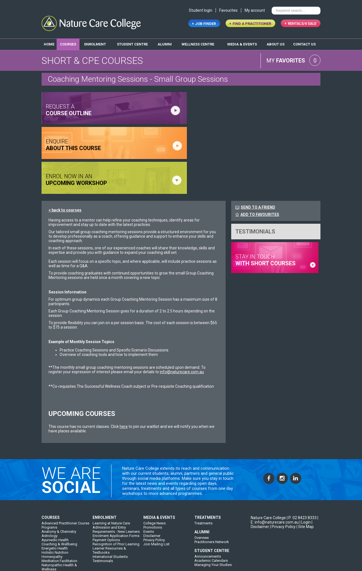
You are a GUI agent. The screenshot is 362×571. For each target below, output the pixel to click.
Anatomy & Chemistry (59, 497)
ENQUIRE (73, 144)
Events (148, 497)
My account (255, 10)
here (124, 391)
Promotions (152, 493)
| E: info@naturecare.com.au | (284, 485)
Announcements (207, 522)
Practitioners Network (211, 508)
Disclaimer (151, 502)
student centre (132, 44)
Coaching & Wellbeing (59, 510)
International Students (110, 523)
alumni (165, 44)
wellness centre (198, 44)
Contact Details (155, 545)
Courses (68, 44)
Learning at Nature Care (111, 489)
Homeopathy (52, 523)
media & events (242, 44)
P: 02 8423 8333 (302, 483)
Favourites (228, 10)
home (49, 44)
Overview (201, 504)
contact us (304, 44)
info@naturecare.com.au (182, 337)
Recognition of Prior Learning (116, 510)
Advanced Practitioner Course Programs (65, 491)
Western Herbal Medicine (62, 543)
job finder (204, 24)
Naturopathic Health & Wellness (59, 533)
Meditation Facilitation (59, 527)
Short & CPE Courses (58, 539)
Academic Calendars (211, 526)
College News (154, 489)
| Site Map (305, 492)
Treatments (203, 489)
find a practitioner (250, 24)
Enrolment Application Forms (116, 502)
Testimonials (103, 527)
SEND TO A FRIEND (258, 172)
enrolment (95, 44)
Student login (200, 10)
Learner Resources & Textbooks (109, 516)
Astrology (49, 502)
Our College (102, 545)
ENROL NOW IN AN (218, 144)
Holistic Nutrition (55, 518)
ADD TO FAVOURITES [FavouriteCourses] (257, 179)
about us (275, 44)
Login (306, 488)
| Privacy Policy (283, 492)
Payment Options (106, 506)
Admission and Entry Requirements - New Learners (116, 495)
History (98, 549)
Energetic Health (55, 514)
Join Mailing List (156, 510)
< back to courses (65, 175)
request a (68, 110)
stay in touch (265, 225)
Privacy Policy (154, 506)
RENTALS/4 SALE (300, 24)
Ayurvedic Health (55, 506)
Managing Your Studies (213, 531)
